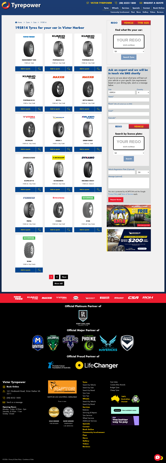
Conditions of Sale (28, 459)
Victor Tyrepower (99, 3)
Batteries (86, 410)
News (138, 12)
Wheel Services (88, 418)
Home (18, 22)
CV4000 (58, 221)
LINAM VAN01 (88, 140)
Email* (110, 111)
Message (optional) (115, 176)
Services (125, 8)
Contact (146, 8)
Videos (152, 12)
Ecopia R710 (29, 181)
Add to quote (25, 69)
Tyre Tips (86, 396)
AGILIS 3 (59, 140)
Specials (136, 8)
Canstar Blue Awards (117, 385)
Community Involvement (120, 12)
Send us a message (14, 402)
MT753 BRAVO (88, 100)
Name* (111, 97)
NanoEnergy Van (29, 60)
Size (109, 89)
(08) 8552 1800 (127, 3)
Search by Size (88, 388)
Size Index (114, 382)
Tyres (106, 8)
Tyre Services (87, 415)
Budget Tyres (114, 387)
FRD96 (29, 221)
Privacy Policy (113, 194)
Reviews (160, 12)
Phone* (120, 104)
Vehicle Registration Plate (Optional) (121, 169)
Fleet (133, 12)
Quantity (140, 89)
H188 (88, 221)
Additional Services (90, 421)
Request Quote (115, 200)
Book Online (158, 8)
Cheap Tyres (114, 390)
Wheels (115, 8)
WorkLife (29, 140)
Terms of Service (127, 194)
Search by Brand (89, 390)
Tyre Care (86, 393)
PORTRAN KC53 (58, 60)
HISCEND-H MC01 (88, 181)
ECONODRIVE (58, 181)
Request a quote (151, 3)
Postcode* (112, 118)
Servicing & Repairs (90, 413)
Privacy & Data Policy (15, 459)
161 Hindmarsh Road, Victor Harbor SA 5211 (23, 392)
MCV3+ (58, 100)
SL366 (29, 261)
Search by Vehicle (89, 385)
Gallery (145, 12)
